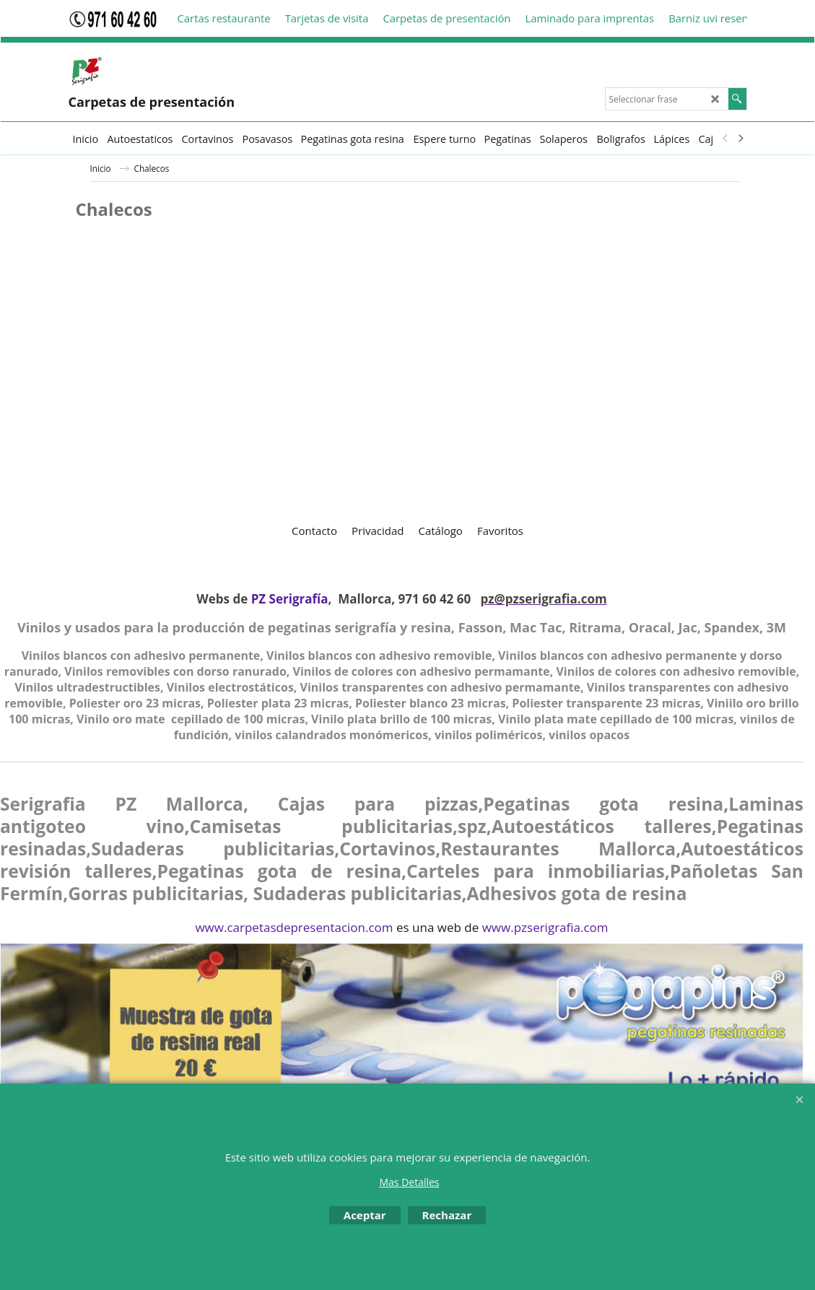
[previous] (726, 138)
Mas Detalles (409, 1182)
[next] (740, 138)
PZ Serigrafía (289, 598)
